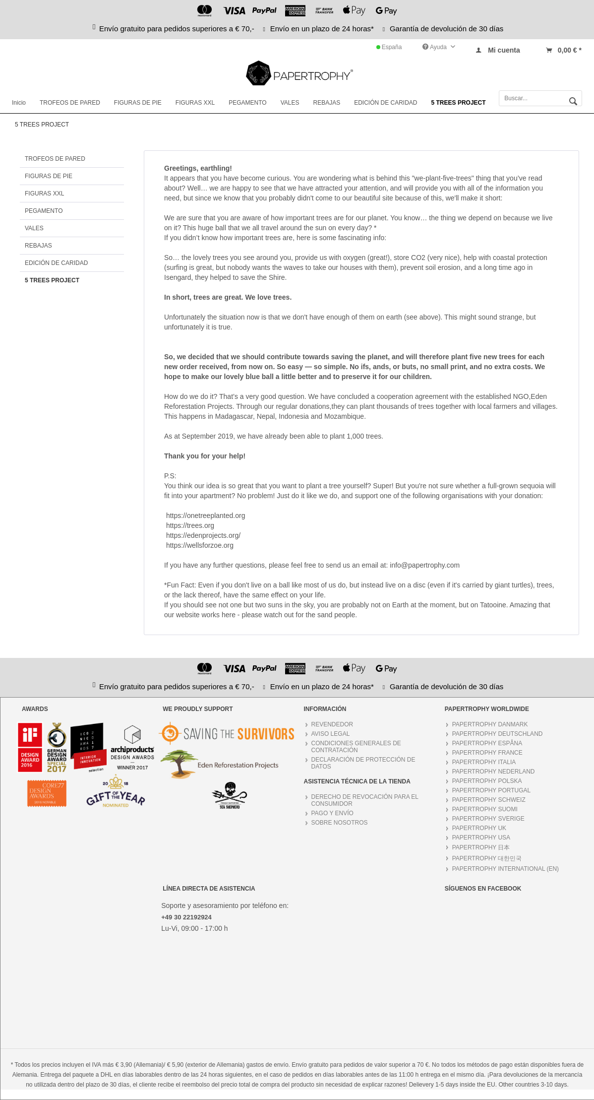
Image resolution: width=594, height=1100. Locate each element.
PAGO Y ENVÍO (332, 813)
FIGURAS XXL (44, 193)
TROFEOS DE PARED (55, 158)
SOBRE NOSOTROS (339, 822)
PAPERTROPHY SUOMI (485, 809)
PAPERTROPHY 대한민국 (487, 858)
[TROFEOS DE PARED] (70, 102)
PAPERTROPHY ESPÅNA (487, 743)
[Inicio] (19, 102)
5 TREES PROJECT (52, 280)
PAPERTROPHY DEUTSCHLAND (497, 733)
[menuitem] (498, 47)
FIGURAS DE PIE (48, 176)
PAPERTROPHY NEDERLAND (493, 771)
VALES (34, 228)
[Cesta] (563, 50)
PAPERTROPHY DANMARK (490, 724)
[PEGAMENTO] (247, 102)
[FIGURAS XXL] (195, 102)
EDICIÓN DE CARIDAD (56, 262)
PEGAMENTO (43, 210)
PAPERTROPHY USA (481, 837)
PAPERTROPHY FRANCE (487, 752)
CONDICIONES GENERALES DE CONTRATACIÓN (356, 747)
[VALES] (290, 102)
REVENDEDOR (332, 724)
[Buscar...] (540, 98)
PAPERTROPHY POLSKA (487, 780)
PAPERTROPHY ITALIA (484, 762)
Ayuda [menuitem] (435, 47)
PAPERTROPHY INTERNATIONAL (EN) (505, 868)
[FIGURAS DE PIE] (138, 102)
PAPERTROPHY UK (479, 828)
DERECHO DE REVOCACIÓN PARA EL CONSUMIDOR (365, 800)
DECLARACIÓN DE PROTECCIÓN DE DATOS (363, 763)
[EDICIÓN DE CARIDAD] (385, 102)
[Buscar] (573, 100)
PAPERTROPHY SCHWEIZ (489, 799)
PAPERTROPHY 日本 (481, 847)
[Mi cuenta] (497, 50)
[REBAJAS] (326, 102)
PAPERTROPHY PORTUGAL (491, 790)
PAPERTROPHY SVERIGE (488, 818)
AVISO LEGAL (330, 733)
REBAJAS (38, 245)
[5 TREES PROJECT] (458, 102)
